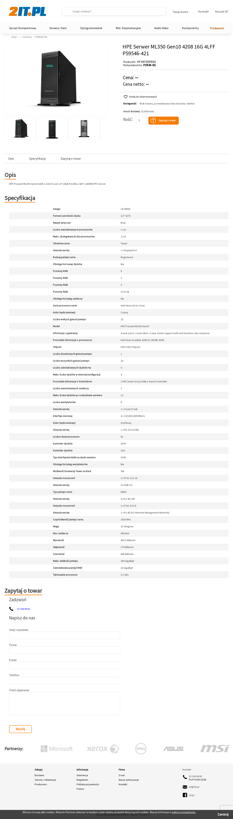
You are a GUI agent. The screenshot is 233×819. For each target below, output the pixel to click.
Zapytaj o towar (70, 159)
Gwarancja (82, 775)
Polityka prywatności (88, 784)
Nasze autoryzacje (129, 779)
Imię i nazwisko (18, 629)
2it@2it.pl (194, 786)
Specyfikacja (37, 159)
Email (12, 660)
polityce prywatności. (184, 812)
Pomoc (80, 788)
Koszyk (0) (221, 11)
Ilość (127, 119)
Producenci (217, 28)
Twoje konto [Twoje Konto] (180, 12)
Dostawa (39, 775)
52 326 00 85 (195, 776)
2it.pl (14, 37)
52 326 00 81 (23, 608)
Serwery (27, 37)
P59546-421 (41, 37)
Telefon (14, 675)
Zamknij (223, 814)
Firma (12, 644)
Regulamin (82, 779)
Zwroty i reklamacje (45, 779)
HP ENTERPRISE (146, 62)
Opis (11, 159)
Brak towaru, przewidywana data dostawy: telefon (167, 103)
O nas (122, 775)
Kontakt (203, 11)
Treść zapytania (19, 690)
